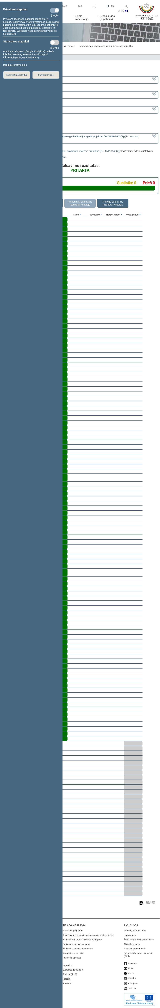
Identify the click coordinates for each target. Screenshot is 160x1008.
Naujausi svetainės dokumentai (78, 948)
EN (112, 6)
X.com (131, 973)
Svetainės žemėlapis (73, 969)
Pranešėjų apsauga (72, 957)
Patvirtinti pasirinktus (16, 75)
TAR (80, 6)
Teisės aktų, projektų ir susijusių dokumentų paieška (88, 935)
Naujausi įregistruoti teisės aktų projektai (82, 939)
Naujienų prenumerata (134, 948)
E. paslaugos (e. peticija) (107, 17)
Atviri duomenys (132, 944)
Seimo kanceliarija (81, 17)
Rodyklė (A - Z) (70, 974)
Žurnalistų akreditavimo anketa (139, 939)
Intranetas (68, 983)
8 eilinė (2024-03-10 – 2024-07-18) (22, 94)
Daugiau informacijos (15, 64)
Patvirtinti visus (46, 75)
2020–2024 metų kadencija (18, 79)
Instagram (133, 983)
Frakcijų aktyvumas (64, 46)
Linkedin (132, 988)
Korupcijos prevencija (73, 953)
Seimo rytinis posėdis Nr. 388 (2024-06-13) (27, 109)
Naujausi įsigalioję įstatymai (76, 944)
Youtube (132, 978)
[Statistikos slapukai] (54, 42)
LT (108, 6)
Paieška (66, 979)
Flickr (130, 968)
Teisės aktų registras (73, 930)
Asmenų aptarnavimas (135, 930)
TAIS (64, 6)
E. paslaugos (130, 935)
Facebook (132, 963)
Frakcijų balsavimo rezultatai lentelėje (112, 203)
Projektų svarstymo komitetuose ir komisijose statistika (105, 46)
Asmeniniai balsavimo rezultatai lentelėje (80, 203)
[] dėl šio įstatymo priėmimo (70, 138)
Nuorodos (67, 965)
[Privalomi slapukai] (54, 10)
